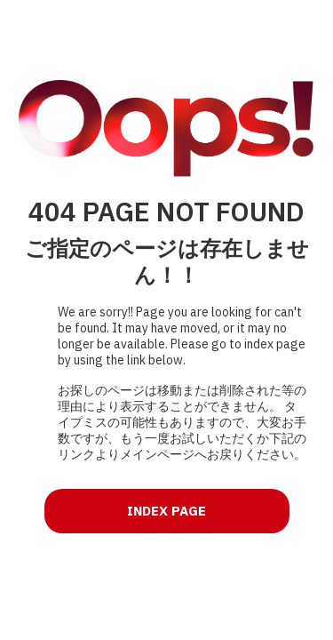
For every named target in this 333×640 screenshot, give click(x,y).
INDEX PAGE (166, 510)
